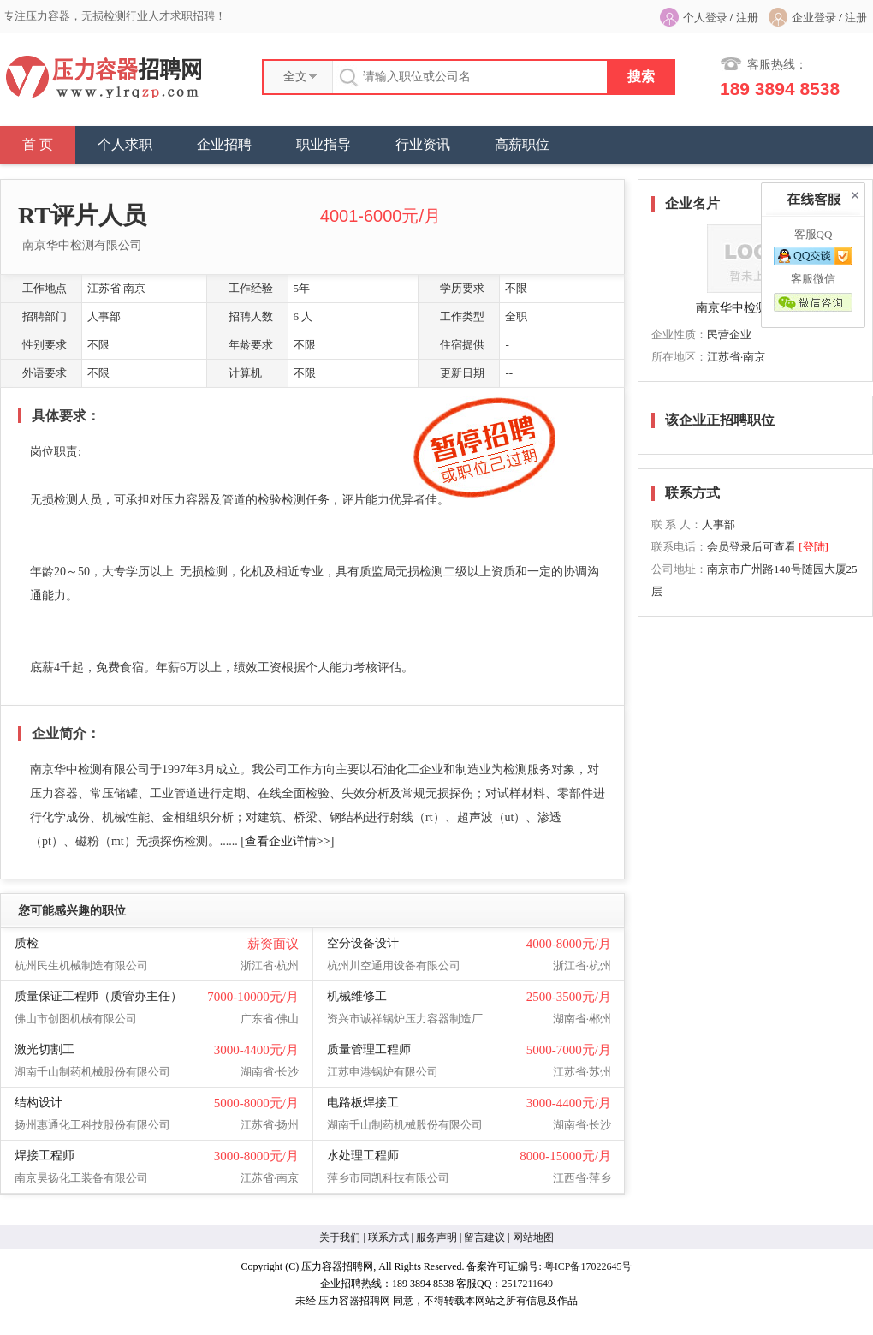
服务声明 (436, 1237)
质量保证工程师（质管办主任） (98, 996)
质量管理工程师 (369, 1049)
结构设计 (38, 1102)
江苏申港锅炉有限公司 (382, 1071)
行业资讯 (422, 144)
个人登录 (705, 17)
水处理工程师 (363, 1155)
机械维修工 (357, 996)
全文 (295, 76)
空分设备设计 (363, 943)
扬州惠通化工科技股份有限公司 (92, 1124)
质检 (27, 943)
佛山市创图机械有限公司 (76, 1018)
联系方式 (388, 1237)
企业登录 (814, 17)
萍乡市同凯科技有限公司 (388, 1177)
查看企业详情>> (287, 841)
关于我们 (339, 1237)
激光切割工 (44, 1049)
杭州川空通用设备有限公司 (393, 965)
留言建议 (484, 1237)
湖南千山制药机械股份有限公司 (92, 1071)
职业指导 (323, 144)
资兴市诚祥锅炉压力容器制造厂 (405, 1018)
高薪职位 (522, 144)
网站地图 (533, 1237)
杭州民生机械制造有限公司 (81, 965)
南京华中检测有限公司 (82, 245)
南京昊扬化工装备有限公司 (81, 1177)
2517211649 (527, 1284)
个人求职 (125, 144)
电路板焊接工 (363, 1102)
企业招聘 (224, 144)
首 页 (37, 144)
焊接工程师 (44, 1155)
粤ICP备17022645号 (588, 1266)
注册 (747, 17)
